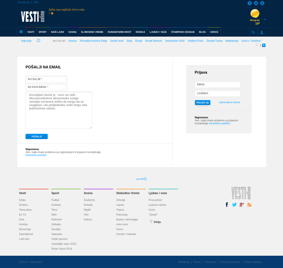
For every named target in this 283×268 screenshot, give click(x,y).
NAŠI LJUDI (57, 32)
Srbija (22, 200)
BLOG (202, 32)
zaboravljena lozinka (229, 102)
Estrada (88, 204)
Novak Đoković (153, 40)
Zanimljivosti (26, 234)
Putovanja (121, 214)
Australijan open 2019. (63, 243)
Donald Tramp (214, 40)
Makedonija (231, 40)
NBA (54, 214)
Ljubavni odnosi (157, 204)
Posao (197, 262)
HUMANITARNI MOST (119, 32)
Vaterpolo (56, 234)
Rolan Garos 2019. (62, 248)
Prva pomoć (155, 200)
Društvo (23, 204)
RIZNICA (140, 32)
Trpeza (120, 209)
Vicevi (119, 229)
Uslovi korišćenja (229, 262)
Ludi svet (24, 239)
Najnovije (30, 41)
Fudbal (55, 200)
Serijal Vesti (117, 40)
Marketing (183, 262)
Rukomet (56, 219)
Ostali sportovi (59, 239)
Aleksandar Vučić (175, 40)
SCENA (72, 32)
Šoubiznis (89, 200)
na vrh (141, 179)
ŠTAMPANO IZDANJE (183, 32)
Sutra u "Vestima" (251, 40)
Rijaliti (87, 209)
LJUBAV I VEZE (158, 32)
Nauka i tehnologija (127, 219)
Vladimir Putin (195, 40)
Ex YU (22, 214)
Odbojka (56, 224)
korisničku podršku (36, 155)
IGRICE (214, 32)
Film (86, 214)
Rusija (138, 40)
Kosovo (72, 40)
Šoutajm (56, 229)
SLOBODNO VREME (92, 32)
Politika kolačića (253, 262)
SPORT (43, 32)
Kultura (88, 219)
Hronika (23, 224)
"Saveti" (153, 214)
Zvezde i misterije (126, 234)
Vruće (152, 209)
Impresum (210, 262)
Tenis (54, 209)
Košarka (56, 204)
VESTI (30, 32)
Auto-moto (122, 224)
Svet (21, 219)
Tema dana (25, 209)
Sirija (129, 40)
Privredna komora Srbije (93, 40)
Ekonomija (25, 229)
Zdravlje (120, 200)
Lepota (120, 204)
